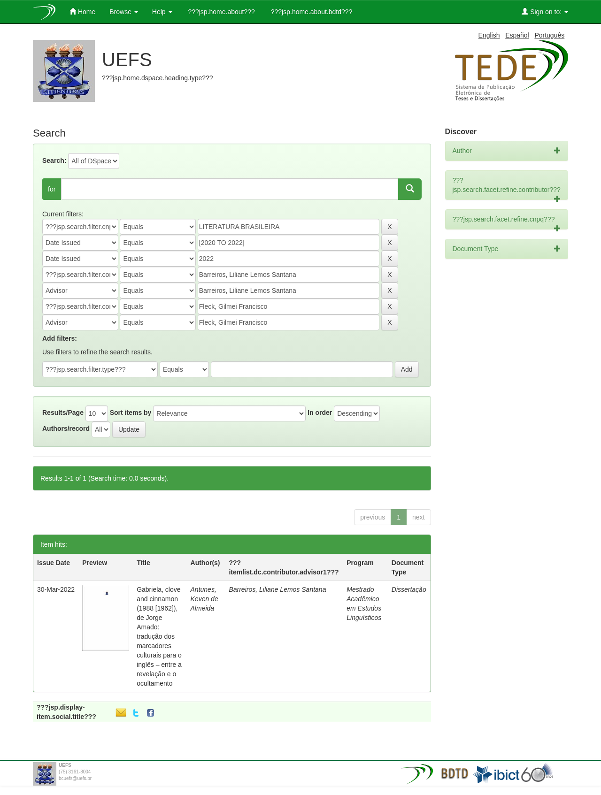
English (489, 35)
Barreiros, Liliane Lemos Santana (277, 589)
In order (320, 412)
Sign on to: (545, 11)
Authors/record (66, 428)
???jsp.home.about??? (220, 11)
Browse (123, 11)
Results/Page (63, 412)
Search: (54, 160)
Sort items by (131, 412)
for (51, 189)
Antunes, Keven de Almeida (204, 599)
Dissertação (409, 589)
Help (162, 11)
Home (82, 11)
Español (517, 35)
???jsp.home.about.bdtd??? (310, 11)
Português (549, 35)
